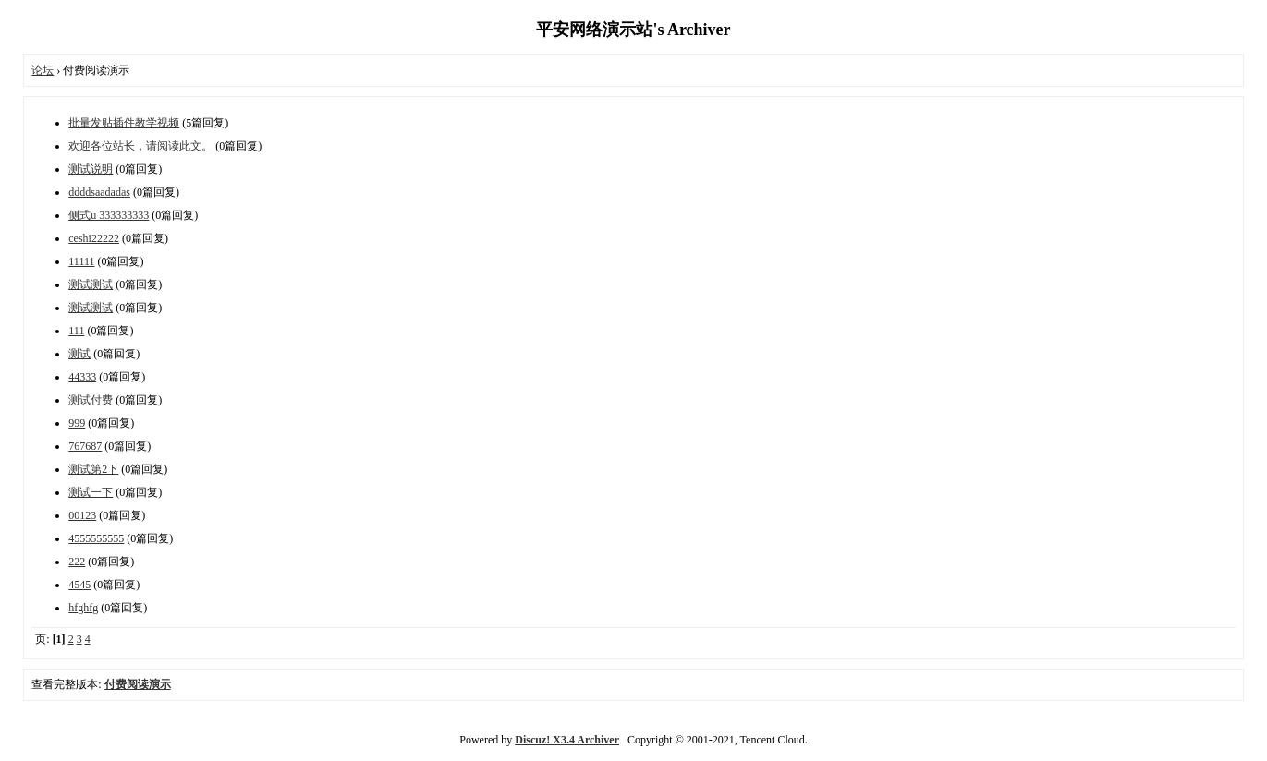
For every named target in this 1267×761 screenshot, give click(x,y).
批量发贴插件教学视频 (123, 122)
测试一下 (90, 492)
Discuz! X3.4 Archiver (567, 739)
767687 (85, 446)
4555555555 (96, 538)
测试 (79, 353)
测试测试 (90, 284)
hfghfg (83, 607)
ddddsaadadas (99, 192)
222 (76, 561)
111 (76, 330)
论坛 (42, 70)
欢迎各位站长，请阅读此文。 (140, 145)
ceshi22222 (93, 238)
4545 (79, 584)
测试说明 (90, 169)
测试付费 (90, 399)
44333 (82, 376)
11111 (81, 261)
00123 (82, 515)
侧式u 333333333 (108, 215)
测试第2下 (93, 469)
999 (76, 423)
